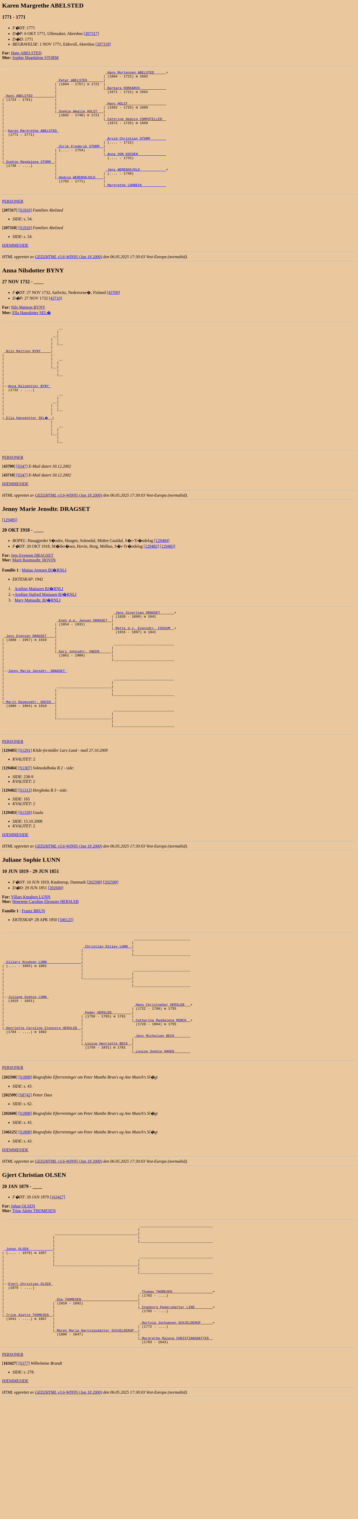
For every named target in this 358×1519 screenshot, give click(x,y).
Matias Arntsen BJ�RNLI (44, 617)
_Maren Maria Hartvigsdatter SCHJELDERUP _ (96, 1447)
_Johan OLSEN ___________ (28, 1349)
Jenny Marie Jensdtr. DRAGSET (37, 730)
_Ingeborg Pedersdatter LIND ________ (176, 1419)
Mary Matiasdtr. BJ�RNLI (37, 647)
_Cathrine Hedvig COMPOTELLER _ (135, 129)
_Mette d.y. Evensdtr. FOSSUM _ (143, 679)
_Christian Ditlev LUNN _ (107, 1020)
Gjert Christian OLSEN (30, 1391)
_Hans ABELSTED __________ (29, 101)
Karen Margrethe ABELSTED (33, 143)
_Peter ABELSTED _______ (80, 82)
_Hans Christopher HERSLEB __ (162, 1090)
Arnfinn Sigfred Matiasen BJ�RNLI (46, 642)
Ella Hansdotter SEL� (31, 337)
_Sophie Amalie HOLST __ (80, 119)
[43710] (55, 322)
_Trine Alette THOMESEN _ (28, 1429)
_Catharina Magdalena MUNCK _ (162, 1108)
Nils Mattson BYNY (28, 331)
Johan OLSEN (23, 1301)
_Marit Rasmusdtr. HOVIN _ (29, 767)
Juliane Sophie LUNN (28, 1080)
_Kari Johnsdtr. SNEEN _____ (84, 707)
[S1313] (25, 861)
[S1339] (25, 884)
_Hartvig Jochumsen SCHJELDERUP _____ (176, 1438)
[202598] (94, 953)
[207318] (103, 44)
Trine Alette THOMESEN (34, 1306)
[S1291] (25, 822)
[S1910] (25, 234)
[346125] (65, 991)
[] (9, 234)
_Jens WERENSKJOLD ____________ (135, 189)
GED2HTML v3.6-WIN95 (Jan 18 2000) (68, 281)
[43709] (113, 316)
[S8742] (25, 1190)
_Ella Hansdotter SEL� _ (28, 459)
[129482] (151, 593)
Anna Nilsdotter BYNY (29, 422)
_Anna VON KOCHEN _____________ (135, 171)
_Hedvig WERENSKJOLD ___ (80, 199)
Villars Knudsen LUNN (30, 968)
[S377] (24, 1483)
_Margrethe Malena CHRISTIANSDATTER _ (176, 1457)
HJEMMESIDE (15, 269)
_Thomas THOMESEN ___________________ (176, 1401)
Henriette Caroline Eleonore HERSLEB (45, 973)
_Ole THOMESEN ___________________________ (96, 1410)
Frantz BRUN (33, 982)
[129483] (167, 593)
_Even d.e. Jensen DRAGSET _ (84, 670)
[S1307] (25, 839)
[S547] (22, 513)
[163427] (57, 1292)
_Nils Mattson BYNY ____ (27, 380)
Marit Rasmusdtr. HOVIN (34, 607)
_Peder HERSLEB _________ (107, 1099)
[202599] (110, 953)
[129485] (9, 567)
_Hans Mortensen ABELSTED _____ (135, 73)
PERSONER (12, 225)
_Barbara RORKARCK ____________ (135, 91)
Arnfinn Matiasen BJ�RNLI (39, 636)
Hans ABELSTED (26, 53)
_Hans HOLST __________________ (135, 110)
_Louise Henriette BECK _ (107, 1136)
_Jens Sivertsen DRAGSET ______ (143, 660)
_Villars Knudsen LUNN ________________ (42, 1038)
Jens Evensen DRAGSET (32, 603)
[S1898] (25, 1172)
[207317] (91, 33)
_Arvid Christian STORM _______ (135, 152)
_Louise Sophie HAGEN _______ (162, 1146)
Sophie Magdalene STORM (35, 57)
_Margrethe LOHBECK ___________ (135, 208)
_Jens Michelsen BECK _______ (162, 1127)
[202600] (55, 959)
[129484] (162, 588)
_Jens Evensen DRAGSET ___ (29, 688)
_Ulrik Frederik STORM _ (80, 161)
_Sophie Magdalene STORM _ (29, 180)
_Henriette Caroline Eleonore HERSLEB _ (42, 1118)
